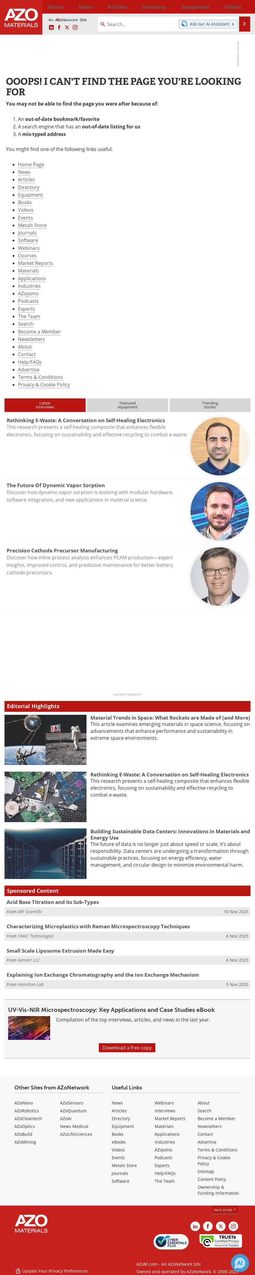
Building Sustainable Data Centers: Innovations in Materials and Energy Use (170, 834)
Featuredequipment (128, 405)
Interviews (165, 1111)
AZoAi (65, 1118)
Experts (26, 309)
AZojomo (28, 293)
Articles (26, 179)
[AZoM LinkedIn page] (51, 27)
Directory (115, 7)
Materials (28, 270)
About (25, 346)
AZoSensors (71, 1103)
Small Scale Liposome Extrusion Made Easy (60, 950)
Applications (32, 278)
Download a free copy (127, 1047)
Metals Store (32, 225)
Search (26, 324)
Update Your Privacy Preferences (51, 1267)
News (24, 172)
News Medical (74, 1126)
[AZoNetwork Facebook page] (59, 27)
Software (28, 240)
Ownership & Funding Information (218, 1190)
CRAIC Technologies (36, 936)
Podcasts (28, 301)
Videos (25, 210)
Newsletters (31, 339)
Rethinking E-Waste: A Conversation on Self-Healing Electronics (169, 774)
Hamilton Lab (31, 984)
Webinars (29, 248)
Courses (27, 255)
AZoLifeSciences (76, 1134)
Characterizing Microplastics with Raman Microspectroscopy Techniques (98, 926)
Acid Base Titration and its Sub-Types (53, 902)
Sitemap (206, 1171)
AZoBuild (23, 1134)
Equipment (30, 195)
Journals (27, 232)
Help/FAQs (30, 362)
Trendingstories (210, 405)
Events (25, 217)
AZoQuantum (73, 1111)
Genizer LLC (29, 960)
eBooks (119, 1142)
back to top (225, 1209)
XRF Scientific (30, 911)
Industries (29, 286)
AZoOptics (24, 1126)
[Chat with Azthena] (240, 1263)
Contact (27, 354)
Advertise (28, 369)
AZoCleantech (28, 1118)
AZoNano (23, 1103)
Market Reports (35, 263)
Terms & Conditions (40, 377)
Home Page (31, 164)
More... (244, 7)
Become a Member (39, 331)
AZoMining (25, 1142)
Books (25, 202)
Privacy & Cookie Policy (44, 384)
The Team (29, 316)
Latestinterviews (45, 405)
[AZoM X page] (67, 27)
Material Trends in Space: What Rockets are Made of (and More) (170, 717)
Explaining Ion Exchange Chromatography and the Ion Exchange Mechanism (103, 974)
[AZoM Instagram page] (75, 27)
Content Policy (212, 1179)
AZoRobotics (26, 1111)
